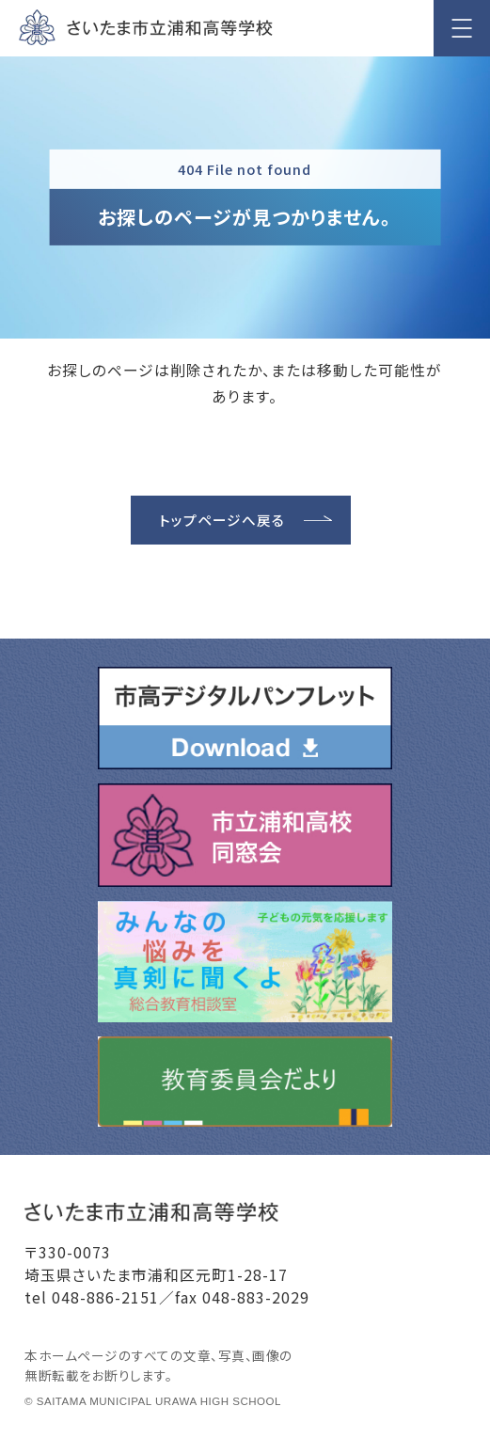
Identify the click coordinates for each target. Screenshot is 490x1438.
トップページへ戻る (222, 519)
